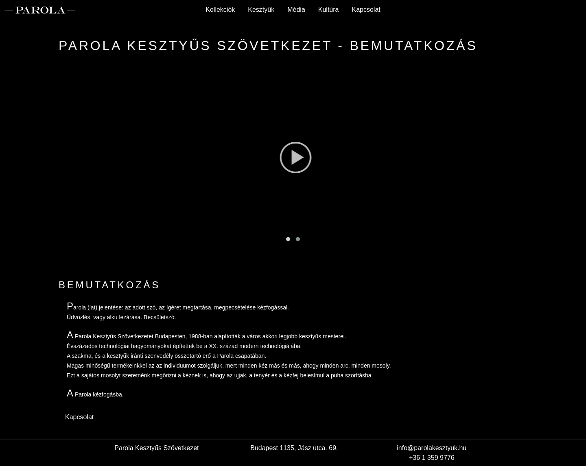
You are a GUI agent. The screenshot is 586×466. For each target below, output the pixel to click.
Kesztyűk (261, 9)
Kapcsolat (366, 9)
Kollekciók (220, 9)
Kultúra (328, 9)
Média (296, 9)
